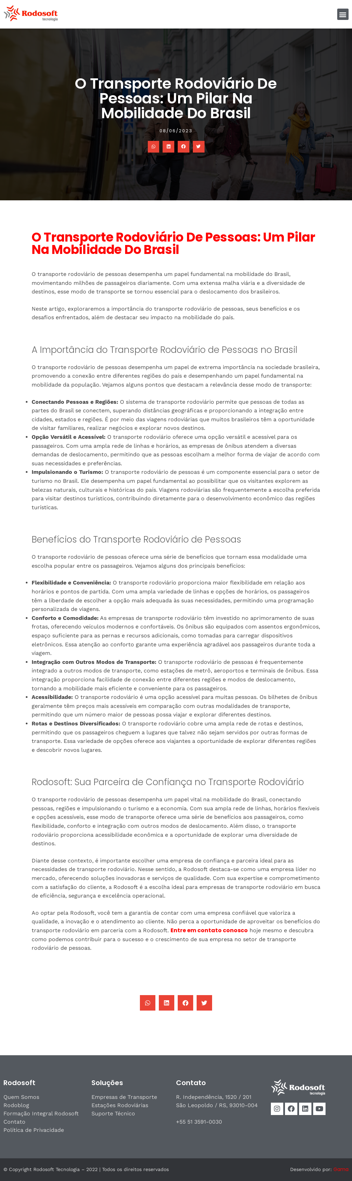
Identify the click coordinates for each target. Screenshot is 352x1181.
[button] (343, 14)
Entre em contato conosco (209, 930)
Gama (341, 1169)
